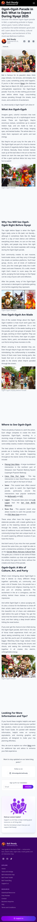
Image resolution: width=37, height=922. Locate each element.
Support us (5, 883)
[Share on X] (29, 41)
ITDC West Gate (13, 514)
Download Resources (8, 893)
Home (4, 869)
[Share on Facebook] (24, 41)
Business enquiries (8, 901)
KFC (21, 496)
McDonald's (12, 496)
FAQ (3, 904)
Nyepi (22, 83)
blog (29, 745)
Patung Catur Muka (12, 464)
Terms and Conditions (9, 907)
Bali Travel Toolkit (7, 877)
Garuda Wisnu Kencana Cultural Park (21, 552)
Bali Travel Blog (6, 880)
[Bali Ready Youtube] (7, 859)
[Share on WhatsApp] (33, 41)
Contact (4, 898)
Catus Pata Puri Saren (15, 476)
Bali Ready (11, 39)
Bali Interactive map (8, 874)
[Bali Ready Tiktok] (11, 859)
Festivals (5, 46)
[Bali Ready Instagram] (3, 859)
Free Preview (6, 895)
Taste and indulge (7, 872)
